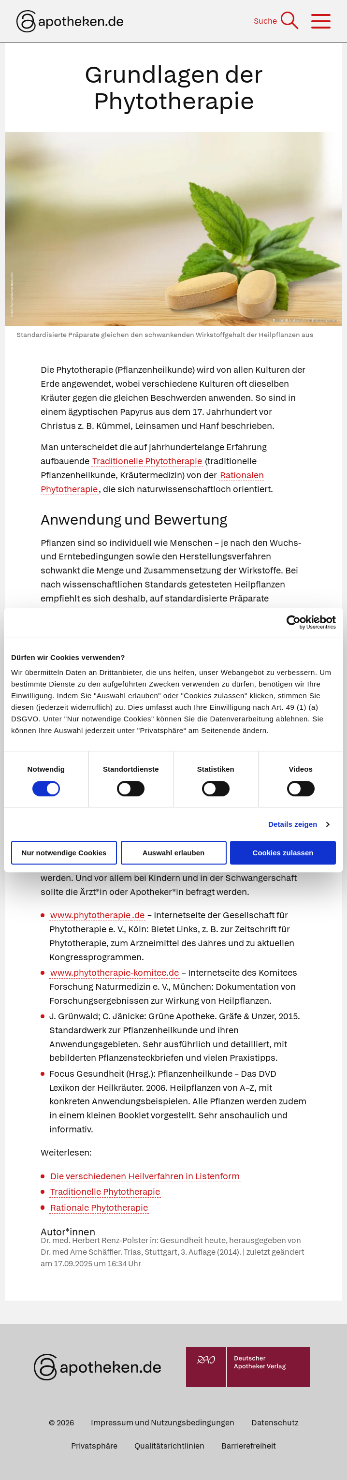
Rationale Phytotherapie (99, 1207)
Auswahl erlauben (173, 853)
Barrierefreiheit (248, 1446)
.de (138, 915)
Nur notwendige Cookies (64, 853)
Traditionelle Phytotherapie (147, 461)
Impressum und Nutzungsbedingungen (162, 1423)
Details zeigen (292, 824)
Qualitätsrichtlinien (169, 1446)
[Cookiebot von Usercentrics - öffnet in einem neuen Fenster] (293, 622)
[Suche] (277, 21)
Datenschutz (274, 1423)
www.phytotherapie (90, 915)
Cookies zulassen (283, 853)
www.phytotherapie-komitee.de (114, 972)
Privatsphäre (94, 1446)
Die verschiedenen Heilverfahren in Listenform (145, 1176)
